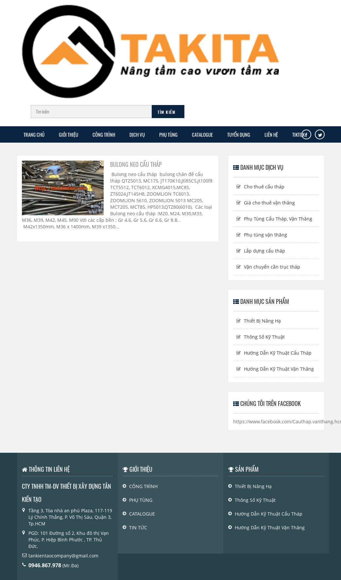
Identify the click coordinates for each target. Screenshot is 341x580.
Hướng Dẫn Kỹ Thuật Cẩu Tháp (278, 353)
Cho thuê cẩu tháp (264, 187)
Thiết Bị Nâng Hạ (262, 321)
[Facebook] (306, 135)
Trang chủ (34, 134)
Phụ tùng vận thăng (265, 235)
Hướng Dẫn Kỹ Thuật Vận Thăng (279, 369)
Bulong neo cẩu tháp (136, 164)
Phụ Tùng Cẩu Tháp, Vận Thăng (278, 219)
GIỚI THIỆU (68, 134)
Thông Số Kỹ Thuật (264, 337)
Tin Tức (138, 527)
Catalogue (202, 134)
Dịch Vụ (137, 134)
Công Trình (143, 486)
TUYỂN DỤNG (238, 134)
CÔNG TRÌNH (104, 134)
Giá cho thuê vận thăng (269, 203)
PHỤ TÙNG (168, 134)
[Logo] (150, 48)
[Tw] (320, 135)
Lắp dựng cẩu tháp (264, 251)
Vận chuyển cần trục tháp (272, 267)
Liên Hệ (271, 134)
